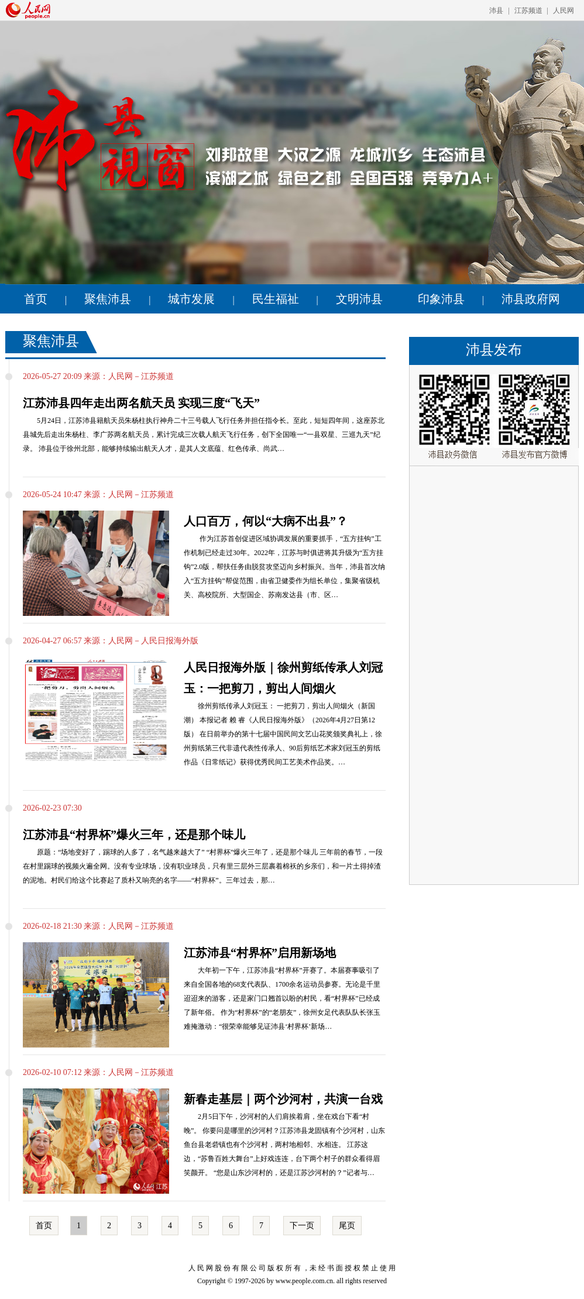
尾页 (347, 1225)
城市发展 (191, 298)
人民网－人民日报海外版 (153, 640)
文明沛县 (359, 298)
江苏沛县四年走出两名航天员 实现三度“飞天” (141, 403)
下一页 (302, 1225)
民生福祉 (275, 298)
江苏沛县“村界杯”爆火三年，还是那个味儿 (134, 834)
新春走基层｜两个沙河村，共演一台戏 (283, 1099)
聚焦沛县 (107, 298)
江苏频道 (528, 10)
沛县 (496, 10)
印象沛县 (441, 298)
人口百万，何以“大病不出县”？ (266, 521)
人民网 (563, 10)
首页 (35, 298)
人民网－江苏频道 (141, 376)
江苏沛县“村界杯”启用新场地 (260, 952)
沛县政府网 (530, 298)
